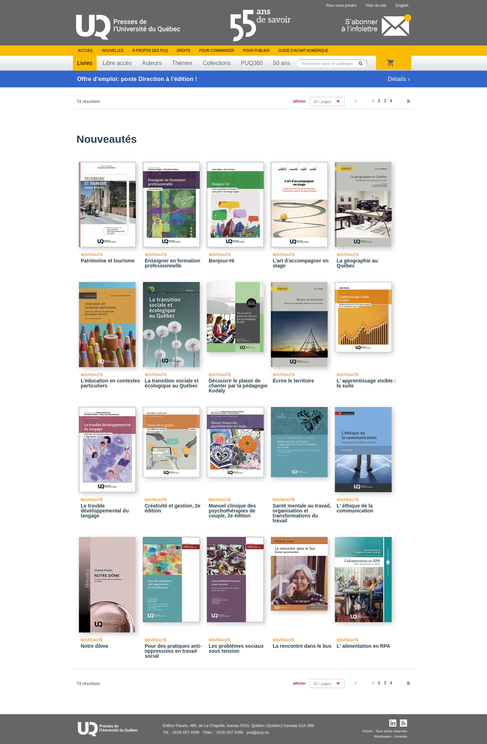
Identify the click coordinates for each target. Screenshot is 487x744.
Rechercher (362, 63)
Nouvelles (112, 51)
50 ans (281, 63)
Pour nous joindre (341, 5)
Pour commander (216, 51)
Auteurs (152, 63)
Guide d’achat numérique (303, 51)
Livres (84, 63)
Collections (216, 63)
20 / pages (322, 101)
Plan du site (376, 5)
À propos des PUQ (150, 51)
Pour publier (256, 51)
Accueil (85, 51)
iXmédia (400, 736)
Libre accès (117, 63)
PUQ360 (252, 63)
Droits (183, 51)
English (402, 5)
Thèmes (182, 63)
